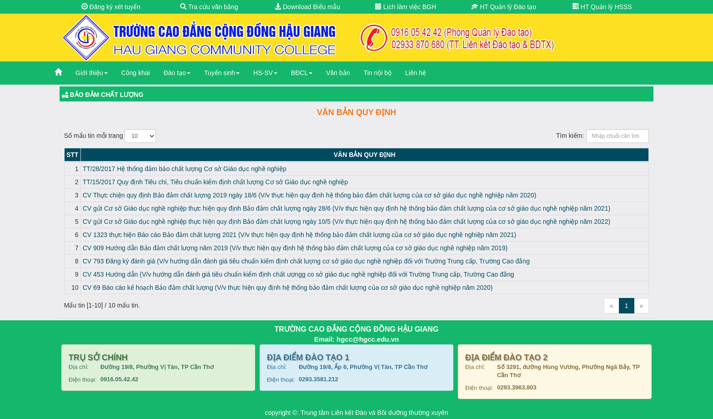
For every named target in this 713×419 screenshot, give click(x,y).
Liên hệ (415, 72)
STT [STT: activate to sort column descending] (72, 154)
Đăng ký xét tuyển (111, 6)
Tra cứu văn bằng (209, 6)
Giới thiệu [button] (91, 72)
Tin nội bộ (378, 72)
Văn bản (338, 72)
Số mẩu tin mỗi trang (110, 136)
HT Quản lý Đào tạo (504, 6)
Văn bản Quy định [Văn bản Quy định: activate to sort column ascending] (365, 154)
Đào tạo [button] (177, 72)
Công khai (135, 72)
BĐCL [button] (301, 72)
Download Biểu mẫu (307, 6)
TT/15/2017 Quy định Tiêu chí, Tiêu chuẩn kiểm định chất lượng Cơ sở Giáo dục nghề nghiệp (215, 182)
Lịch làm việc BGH (405, 6)
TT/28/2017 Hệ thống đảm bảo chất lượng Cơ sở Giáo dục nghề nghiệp (184, 168)
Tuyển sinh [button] (222, 72)
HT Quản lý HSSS (602, 6)
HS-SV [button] (265, 72)
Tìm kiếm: (602, 136)
